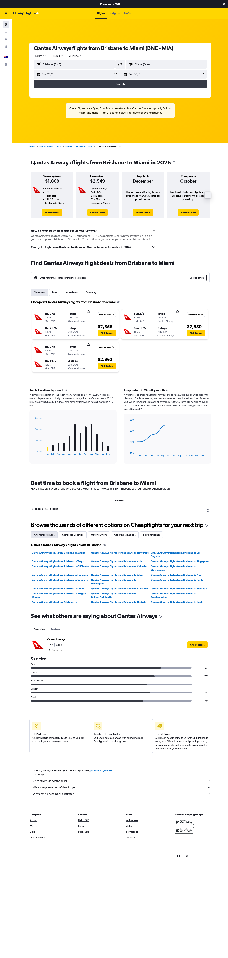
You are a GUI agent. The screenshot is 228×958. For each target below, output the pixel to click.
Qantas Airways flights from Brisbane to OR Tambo (60, 566)
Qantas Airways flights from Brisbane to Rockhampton (173, 595)
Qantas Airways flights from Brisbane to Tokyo (58, 561)
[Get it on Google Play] (184, 822)
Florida (68, 146)
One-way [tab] (91, 292)
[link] (52, 212)
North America (46, 146)
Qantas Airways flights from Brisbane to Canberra (60, 579)
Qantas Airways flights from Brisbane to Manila (58, 552)
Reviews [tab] (55, 629)
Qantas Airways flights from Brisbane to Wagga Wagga (59, 595)
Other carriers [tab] (99, 534)
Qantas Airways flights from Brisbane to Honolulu (60, 574)
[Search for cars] (6, 39)
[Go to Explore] (6, 46)
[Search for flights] (6, 24)
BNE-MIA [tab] (120, 500)
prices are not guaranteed (101, 770)
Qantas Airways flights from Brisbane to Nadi (176, 574)
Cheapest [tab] (39, 292)
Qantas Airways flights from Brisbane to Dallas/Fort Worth (113, 595)
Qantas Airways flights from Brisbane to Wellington (113, 581)
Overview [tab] (39, 629)
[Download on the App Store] (184, 830)
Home (32, 146)
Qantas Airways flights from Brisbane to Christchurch (173, 568)
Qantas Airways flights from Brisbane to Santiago (179, 588)
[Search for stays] (6, 31)
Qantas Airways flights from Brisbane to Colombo (119, 566)
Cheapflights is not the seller (122, 781)
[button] (224, 4)
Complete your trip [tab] (73, 534)
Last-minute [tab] (71, 292)
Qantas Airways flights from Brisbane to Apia (116, 561)
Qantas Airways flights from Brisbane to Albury (118, 574)
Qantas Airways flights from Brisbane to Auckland (119, 588)
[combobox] (41, 56)
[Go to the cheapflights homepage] (26, 13)
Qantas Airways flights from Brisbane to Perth (177, 579)
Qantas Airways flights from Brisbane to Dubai (58, 588)
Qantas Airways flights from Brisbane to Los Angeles (175, 554)
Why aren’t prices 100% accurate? (122, 794)
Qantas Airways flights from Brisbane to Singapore (180, 561)
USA (59, 146)
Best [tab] (54, 292)
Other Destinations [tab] (125, 534)
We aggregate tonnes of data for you (122, 787)
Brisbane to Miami (84, 146)
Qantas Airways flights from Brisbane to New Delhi (120, 552)
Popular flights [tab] (151, 534)
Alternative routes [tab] (44, 534)
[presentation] (174, 162)
